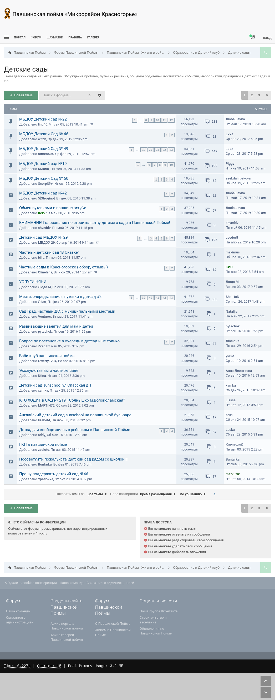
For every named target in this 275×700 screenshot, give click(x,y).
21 (157, 149)
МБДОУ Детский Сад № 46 (43, 134)
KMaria (43, 169)
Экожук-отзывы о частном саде (48, 370)
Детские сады (26, 69)
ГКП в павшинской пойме (43, 444)
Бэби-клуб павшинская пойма (46, 355)
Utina (42, 376)
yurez (230, 356)
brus (229, 415)
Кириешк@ (234, 444)
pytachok (45, 331)
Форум (36, 37)
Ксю (41, 213)
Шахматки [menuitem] (55, 37)
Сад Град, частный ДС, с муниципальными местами (67, 311)
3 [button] (259, 95)
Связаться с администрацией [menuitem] (110, 583)
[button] (267, 95)
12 (171, 120)
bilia (41, 257)
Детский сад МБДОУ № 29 (43, 237)
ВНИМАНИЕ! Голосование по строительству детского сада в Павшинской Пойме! (94, 222)
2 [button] (252, 95)
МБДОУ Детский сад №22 (43, 119)
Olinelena (45, 272)
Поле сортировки (144, 494)
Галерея (93, 37)
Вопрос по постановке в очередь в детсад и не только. (70, 341)
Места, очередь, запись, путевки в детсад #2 (60, 296)
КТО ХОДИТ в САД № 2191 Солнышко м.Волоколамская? (72, 400)
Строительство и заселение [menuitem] (153, 620)
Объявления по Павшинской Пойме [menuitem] (156, 631)
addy (41, 435)
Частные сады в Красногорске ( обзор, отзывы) (63, 267)
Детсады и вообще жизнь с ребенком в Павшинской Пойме (74, 429)
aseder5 (232, 237)
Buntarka (45, 464)
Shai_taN (233, 297)
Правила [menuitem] (75, 37)
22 (164, 149)
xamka (43, 390)
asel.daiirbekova (238, 178)
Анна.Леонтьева (239, 371)
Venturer (44, 316)
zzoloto (43, 450)
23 (171, 149)
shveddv (44, 228)
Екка (229, 134)
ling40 (42, 124)
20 (150, 149)
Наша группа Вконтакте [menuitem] (158, 611)
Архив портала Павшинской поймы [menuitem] (66, 626)
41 (157, 297)
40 (150, 297)
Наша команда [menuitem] (72, 583)
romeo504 (46, 154)
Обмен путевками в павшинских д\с (52, 208)
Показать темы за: (82, 494)
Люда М (44, 287)
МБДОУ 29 (46, 242)
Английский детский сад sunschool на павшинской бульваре (75, 415)
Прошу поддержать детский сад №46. (54, 474)
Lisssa (231, 400)
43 (171, 297)
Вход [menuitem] (267, 38)
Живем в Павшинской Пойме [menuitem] (113, 632)
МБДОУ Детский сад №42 (43, 193)
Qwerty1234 (47, 361)
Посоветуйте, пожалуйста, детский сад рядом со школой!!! (73, 459)
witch (42, 139)
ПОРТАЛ (20, 37)
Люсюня (233, 341)
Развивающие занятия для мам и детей (56, 326)
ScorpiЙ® (45, 184)
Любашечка (235, 119)
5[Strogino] (46, 198)
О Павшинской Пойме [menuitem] (112, 624)
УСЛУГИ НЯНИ (33, 281)
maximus (233, 252)
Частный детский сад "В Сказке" (49, 252)
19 (143, 149)
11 (164, 120)
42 (164, 297)
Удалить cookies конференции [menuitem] (30, 583)
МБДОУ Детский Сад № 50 (43, 178)
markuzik (233, 474)
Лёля (42, 302)
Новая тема (21, 95)
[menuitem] (55, 37)
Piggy (230, 164)
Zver (41, 346)
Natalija (231, 311)
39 (143, 297)
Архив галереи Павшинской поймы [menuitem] (66, 637)
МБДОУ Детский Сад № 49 (43, 148)
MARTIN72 (46, 405)
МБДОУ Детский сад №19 (43, 163)
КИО (229, 267)
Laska (230, 430)
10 (157, 120)
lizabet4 (44, 420)
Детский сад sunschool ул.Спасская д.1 (55, 385)
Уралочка (45, 479)
